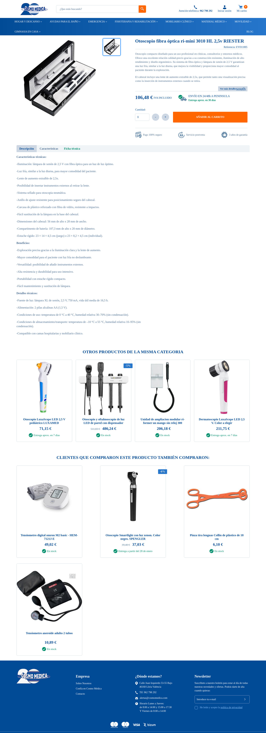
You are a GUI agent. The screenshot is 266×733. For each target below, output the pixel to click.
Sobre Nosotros (84, 683)
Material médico (212, 21)
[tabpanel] (44, 402)
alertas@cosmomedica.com (153, 697)
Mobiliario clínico (178, 21)
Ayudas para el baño (64, 21)
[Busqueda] (97, 9)
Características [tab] (49, 148)
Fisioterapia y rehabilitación (135, 21)
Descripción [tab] (26, 148)
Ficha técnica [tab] (72, 148)
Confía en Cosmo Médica (89, 688)
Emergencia (96, 21)
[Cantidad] (142, 117)
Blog (248, 31)
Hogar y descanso (27, 21)
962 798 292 (150, 691)
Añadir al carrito (210, 117)
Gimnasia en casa (26, 31)
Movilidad (242, 21)
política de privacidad (231, 707)
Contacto (80, 693)
